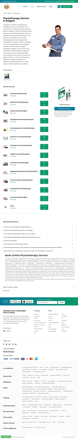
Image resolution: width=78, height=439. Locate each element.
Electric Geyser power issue (58, 387)
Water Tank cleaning (27, 401)
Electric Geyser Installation (29, 389)
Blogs (51, 6)
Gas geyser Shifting (68, 391)
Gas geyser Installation (43, 393)
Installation (34, 369)
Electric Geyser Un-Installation (45, 389)
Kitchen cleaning (53, 397)
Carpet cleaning (35, 399)
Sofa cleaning (26, 399)
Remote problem (26, 371)
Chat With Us (6, 436)
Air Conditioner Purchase (39, 371)
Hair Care (32, 377)
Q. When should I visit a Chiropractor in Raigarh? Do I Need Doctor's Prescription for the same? (28, 251)
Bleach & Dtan (45, 375)
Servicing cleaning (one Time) (64, 381)
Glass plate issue (32, 410)
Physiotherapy (16, 13)
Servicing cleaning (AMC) (48, 383)
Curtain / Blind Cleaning (47, 399)
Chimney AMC (60, 422)
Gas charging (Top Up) (62, 369)
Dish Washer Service (27, 427)
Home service (6, 77)
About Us (25, 6)
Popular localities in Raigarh (10, 287)
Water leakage (26, 369)
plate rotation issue (43, 410)
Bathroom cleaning (60, 399)
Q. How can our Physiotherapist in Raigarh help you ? (17, 227)
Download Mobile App (9, 1)
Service (47, 367)
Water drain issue (57, 405)
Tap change (35, 418)
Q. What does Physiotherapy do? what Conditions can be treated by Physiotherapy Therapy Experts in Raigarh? (32, 247)
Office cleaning (63, 397)
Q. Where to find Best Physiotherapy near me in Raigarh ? (18, 230)
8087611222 (8, 351)
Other (38, 377)
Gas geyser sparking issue (54, 391)
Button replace (43, 407)
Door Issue (44, 381)
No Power (30, 381)
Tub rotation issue (68, 405)
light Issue (37, 381)
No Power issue (26, 407)
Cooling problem (54, 367)
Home (4, 13)
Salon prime (25, 377)
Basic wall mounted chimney (29, 422)
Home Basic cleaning (27, 397)
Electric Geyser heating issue (42, 387)
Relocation (51, 369)
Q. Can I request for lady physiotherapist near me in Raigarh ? (19, 234)
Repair (41, 367)
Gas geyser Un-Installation (29, 393)
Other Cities (6, 290)
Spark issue (64, 410)
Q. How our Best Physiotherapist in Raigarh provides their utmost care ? (22, 237)
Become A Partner (42, 6)
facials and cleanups (55, 375)
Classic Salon (66, 375)
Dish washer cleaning (40, 427)
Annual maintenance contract (30, 367)
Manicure (30, 375)
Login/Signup (66, 6)
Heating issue (25, 412)
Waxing (24, 375)
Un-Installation (43, 369)
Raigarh (10, 13)
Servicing (24, 416)
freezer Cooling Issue (27, 383)
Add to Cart (44, 95)
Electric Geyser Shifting (60, 389)
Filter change (44, 416)
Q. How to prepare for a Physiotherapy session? (15, 244)
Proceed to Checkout (64, 108)
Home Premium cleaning (41, 397)
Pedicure (37, 375)
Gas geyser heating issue (40, 391)
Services (32, 6)
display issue (48, 405)
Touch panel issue (54, 410)
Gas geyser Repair (27, 391)
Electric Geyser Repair (27, 387)
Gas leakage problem (66, 367)
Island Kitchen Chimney (45, 422)
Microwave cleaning (44, 412)
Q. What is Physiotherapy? (10, 240)
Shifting (68, 416)
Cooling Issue (52, 381)
